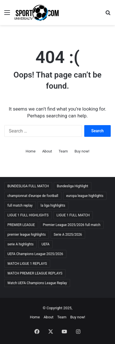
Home (31, 151)
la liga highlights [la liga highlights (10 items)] (53, 205)
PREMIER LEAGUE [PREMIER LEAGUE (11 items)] (21, 225)
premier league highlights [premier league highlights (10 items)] (26, 235)
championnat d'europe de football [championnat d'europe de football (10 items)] (32, 196)
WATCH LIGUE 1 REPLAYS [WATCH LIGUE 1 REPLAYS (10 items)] (27, 264)
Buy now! (82, 151)
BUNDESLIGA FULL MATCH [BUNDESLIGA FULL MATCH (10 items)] (28, 186)
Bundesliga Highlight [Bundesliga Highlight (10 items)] (72, 186)
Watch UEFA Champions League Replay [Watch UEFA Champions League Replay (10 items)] (37, 283)
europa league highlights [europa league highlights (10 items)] (85, 196)
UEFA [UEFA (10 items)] (46, 244)
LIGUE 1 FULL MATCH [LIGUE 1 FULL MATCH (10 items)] (73, 215)
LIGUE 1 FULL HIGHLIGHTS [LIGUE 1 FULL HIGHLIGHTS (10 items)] (28, 215)
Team (63, 151)
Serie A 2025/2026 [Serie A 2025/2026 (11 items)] (68, 235)
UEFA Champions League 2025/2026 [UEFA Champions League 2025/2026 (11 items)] (35, 254)
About (47, 151)
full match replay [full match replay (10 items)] (20, 205)
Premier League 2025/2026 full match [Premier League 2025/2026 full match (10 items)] (71, 225)
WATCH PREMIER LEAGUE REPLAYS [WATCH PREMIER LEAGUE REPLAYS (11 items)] (34, 273)
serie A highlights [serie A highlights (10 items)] (20, 244)
